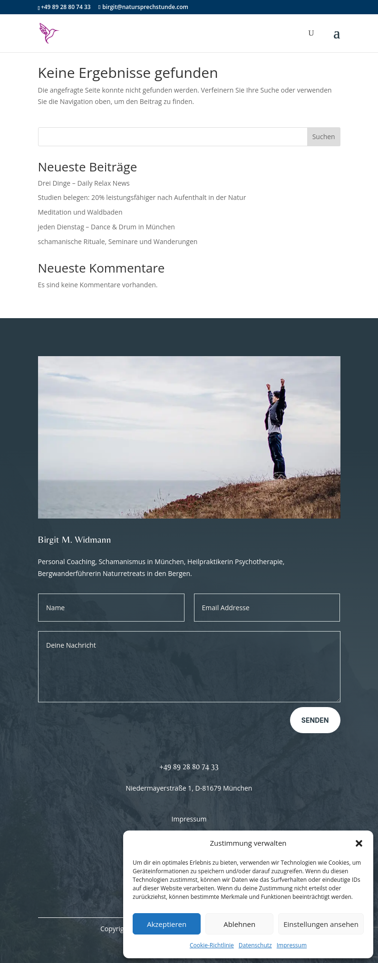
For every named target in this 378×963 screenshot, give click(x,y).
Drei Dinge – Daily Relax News (84, 183)
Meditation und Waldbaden (80, 212)
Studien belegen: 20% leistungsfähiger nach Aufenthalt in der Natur (142, 197)
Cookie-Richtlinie (212, 945)
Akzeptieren (166, 924)
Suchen (323, 136)
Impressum (292, 945)
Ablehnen (239, 924)
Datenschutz (255, 945)
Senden (315, 720)
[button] (359, 843)
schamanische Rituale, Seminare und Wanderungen (118, 241)
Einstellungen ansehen (321, 924)
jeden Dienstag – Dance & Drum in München (106, 226)
